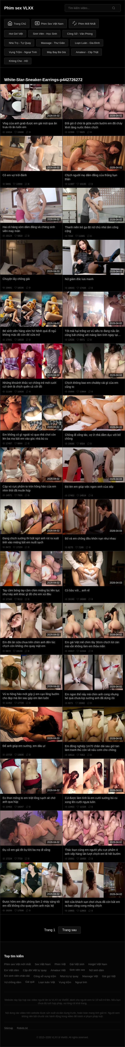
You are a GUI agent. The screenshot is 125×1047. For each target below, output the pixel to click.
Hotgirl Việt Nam (97, 964)
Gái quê (29, 981)
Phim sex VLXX (18, 8)
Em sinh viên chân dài (17, 975)
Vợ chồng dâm (12, 982)
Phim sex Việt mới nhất (17, 964)
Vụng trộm (65, 982)
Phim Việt (60, 964)
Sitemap (8, 1028)
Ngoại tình (81, 982)
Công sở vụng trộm (45, 976)
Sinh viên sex (77, 969)
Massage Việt (90, 976)
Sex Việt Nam (43, 964)
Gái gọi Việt (109, 976)
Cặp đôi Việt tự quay (35, 970)
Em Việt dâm (11, 970)
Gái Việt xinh (77, 964)
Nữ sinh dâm (96, 970)
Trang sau (69, 930)
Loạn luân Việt (46, 982)
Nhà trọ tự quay (69, 976)
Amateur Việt (58, 970)
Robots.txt (22, 1028)
